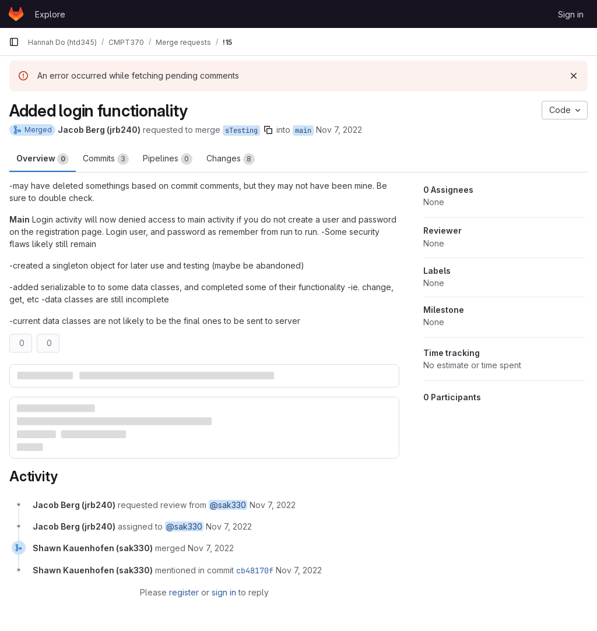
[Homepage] (16, 14)
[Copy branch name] (268, 130)
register (184, 592)
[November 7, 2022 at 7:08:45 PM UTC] (211, 548)
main (303, 130)
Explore (50, 14)
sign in (224, 592)
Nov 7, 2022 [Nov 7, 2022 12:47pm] (339, 130)
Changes (230, 159)
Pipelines (167, 159)
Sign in (571, 14)
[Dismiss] (574, 76)
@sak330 (228, 505)
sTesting (241, 130)
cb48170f (254, 570)
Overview (42, 159)
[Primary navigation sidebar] (14, 42)
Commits (106, 159)
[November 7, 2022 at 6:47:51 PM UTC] (273, 505)
